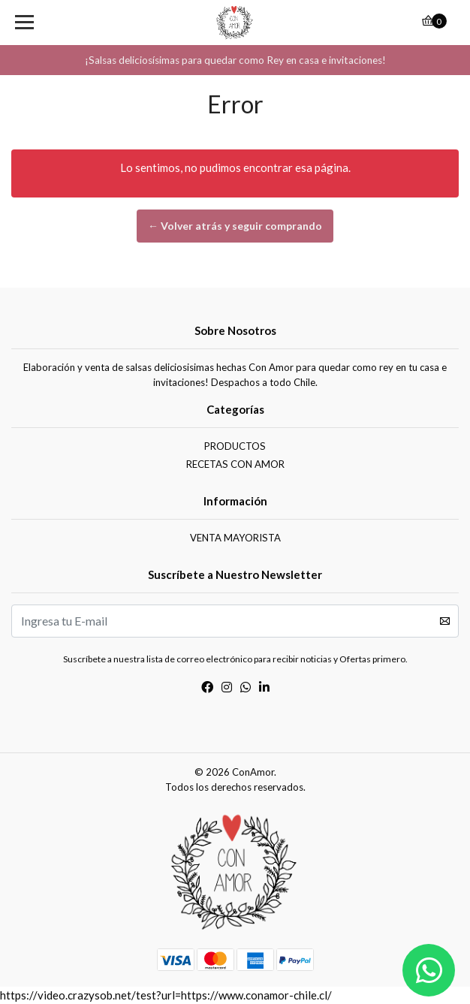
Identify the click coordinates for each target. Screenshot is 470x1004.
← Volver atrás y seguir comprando (235, 225)
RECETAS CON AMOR (235, 464)
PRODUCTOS (235, 446)
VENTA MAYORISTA (235, 538)
